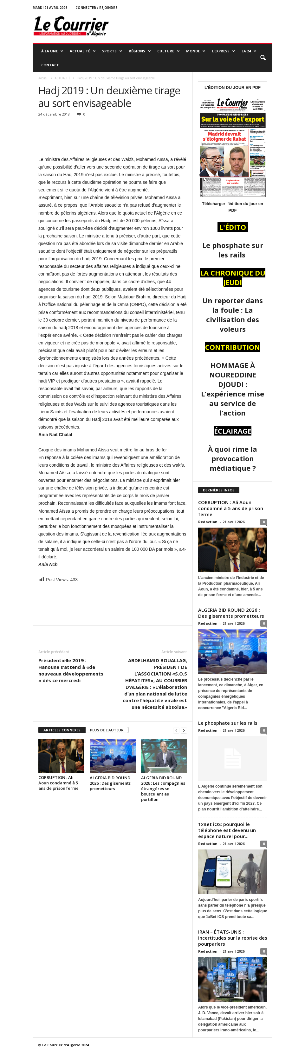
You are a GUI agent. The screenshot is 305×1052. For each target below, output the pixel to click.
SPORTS (112, 51)
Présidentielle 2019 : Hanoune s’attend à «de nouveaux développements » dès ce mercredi (70, 670)
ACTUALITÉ (83, 51)
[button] (263, 58)
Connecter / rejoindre (96, 7)
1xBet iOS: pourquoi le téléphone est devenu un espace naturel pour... (227, 830)
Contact (50, 65)
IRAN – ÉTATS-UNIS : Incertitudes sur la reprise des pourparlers (232, 938)
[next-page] (184, 730)
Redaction (207, 521)
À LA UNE (52, 51)
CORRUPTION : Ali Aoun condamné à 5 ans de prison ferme (59, 783)
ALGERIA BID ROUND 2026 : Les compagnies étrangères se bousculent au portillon (163, 788)
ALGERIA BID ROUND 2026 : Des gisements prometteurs (110, 783)
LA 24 (249, 51)
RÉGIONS (140, 51)
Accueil (43, 78)
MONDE (195, 51)
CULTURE (168, 51)
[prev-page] (176, 730)
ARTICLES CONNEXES (62, 730)
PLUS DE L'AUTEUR (107, 730)
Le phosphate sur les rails (228, 723)
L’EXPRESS (223, 51)
